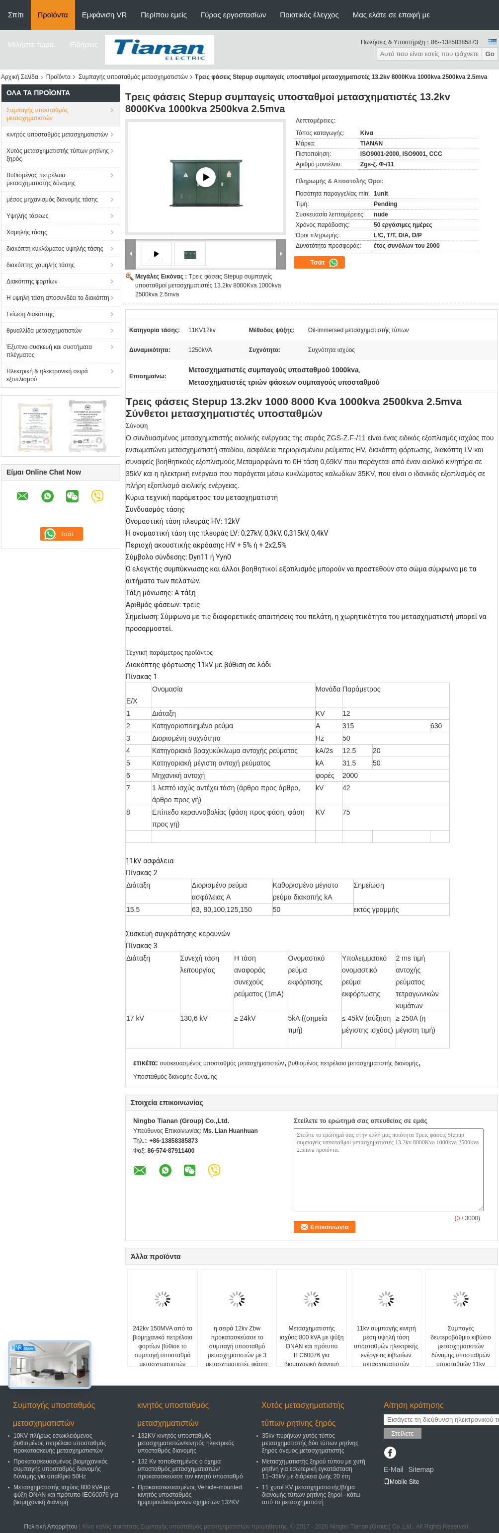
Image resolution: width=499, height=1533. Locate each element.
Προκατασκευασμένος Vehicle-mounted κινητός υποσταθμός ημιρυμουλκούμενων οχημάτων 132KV (190, 1495)
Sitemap (420, 1469)
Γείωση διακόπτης (30, 314)
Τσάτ (324, 263)
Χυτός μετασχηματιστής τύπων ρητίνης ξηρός (57, 154)
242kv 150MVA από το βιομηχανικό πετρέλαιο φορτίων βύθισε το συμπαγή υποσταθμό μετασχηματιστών (162, 1346)
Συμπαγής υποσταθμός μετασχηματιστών (133, 76)
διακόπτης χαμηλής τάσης (40, 265)
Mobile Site (401, 1481)
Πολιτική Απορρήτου (50, 1526)
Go (490, 54)
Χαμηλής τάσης (26, 232)
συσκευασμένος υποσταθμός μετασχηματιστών (222, 1063)
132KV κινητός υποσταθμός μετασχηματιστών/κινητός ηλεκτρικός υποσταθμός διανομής (186, 1443)
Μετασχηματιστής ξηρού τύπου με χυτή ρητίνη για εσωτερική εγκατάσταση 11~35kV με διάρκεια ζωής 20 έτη (313, 1469)
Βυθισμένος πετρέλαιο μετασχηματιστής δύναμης (41, 179)
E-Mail (394, 1469)
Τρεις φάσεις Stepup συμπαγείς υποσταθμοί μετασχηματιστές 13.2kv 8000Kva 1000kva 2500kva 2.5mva (208, 285)
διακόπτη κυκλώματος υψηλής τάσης (54, 248)
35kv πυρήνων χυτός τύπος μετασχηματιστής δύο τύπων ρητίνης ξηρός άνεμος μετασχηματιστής (310, 1443)
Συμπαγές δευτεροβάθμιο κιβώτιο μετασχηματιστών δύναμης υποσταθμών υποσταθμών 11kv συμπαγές (460, 1351)
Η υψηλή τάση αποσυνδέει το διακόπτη (57, 297)
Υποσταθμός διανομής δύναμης (175, 1076)
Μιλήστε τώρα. (32, 44)
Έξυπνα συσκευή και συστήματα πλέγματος (49, 351)
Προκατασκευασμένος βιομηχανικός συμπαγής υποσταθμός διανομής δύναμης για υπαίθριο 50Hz (60, 1469)
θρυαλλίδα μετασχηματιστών (44, 330)
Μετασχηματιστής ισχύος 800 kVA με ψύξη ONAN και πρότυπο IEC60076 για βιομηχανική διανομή (312, 1346)
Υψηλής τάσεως (27, 215)
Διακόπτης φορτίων (32, 281)
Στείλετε (402, 1433)
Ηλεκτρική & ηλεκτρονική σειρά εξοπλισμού (47, 375)
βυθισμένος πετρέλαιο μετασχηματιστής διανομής (353, 1063)
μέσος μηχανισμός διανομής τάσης (52, 199)
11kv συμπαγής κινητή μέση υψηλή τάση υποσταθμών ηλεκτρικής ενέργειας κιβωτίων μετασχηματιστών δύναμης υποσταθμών (386, 1351)
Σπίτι (16, 14)
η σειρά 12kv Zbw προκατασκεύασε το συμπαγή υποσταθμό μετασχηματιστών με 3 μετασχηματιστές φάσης (237, 1346)
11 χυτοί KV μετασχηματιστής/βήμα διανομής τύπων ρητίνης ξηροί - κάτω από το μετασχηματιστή (311, 1495)
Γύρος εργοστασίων (233, 14)
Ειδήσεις (84, 44)
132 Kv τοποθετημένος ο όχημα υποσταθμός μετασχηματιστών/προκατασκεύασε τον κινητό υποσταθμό (190, 1469)
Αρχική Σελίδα (19, 76)
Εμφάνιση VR (104, 14)
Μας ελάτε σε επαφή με (391, 14)
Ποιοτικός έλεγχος (309, 14)
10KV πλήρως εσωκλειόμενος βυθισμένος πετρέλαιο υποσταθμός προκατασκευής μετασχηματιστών (59, 1443)
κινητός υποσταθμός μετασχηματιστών (57, 134)
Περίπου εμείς (164, 14)
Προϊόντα (53, 14)
